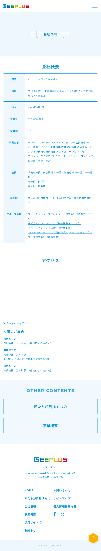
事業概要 (30, 514)
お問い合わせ (62, 490)
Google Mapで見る (16, 323)
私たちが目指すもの (38, 498)
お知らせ (30, 530)
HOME (29, 490)
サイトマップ (62, 498)
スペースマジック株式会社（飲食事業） (50, 227)
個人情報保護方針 (64, 506)
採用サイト (34, 522)
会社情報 (30, 506)
